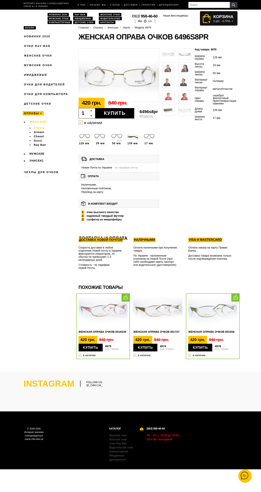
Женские (38, 121)
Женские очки (110, 14)
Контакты (107, 22)
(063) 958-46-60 (156, 451)
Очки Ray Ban (118, 466)
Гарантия (148, 5)
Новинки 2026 (58, 14)
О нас (82, 5)
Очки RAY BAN (37, 46)
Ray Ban (80, 14)
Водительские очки (121, 470)
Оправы (31, 113)
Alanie (39, 127)
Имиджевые (83, 18)
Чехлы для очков (41, 172)
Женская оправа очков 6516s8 (211, 331)
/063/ (145, 16)
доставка (131, 5)
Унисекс (36, 160)
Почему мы (98, 5)
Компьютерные (59, 22)
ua (150, 21)
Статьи (115, 5)
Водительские (110, 18)
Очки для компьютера (46, 94)
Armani (39, 132)
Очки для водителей (44, 84)
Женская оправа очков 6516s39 (102, 331)
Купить (115, 113)
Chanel (39, 136)
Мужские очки (59, 18)
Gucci (38, 140)
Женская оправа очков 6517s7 (156, 331)
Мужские (36, 153)
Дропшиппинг (169, 5)
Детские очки (84, 22)
